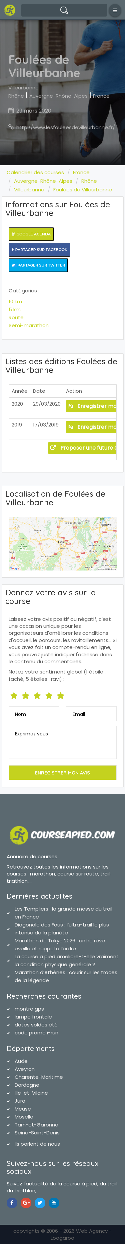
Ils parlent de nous (37, 1143)
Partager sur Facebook (40, 249)
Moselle (24, 1116)
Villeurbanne (23, 87)
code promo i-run (36, 1032)
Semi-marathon (29, 325)
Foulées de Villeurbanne (82, 189)
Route (16, 317)
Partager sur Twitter (38, 265)
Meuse (23, 1108)
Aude (21, 1061)
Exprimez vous (31, 733)
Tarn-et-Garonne (36, 1124)
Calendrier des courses (35, 172)
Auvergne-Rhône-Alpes (58, 95)
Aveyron (25, 1069)
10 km (15, 301)
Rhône (16, 95)
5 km (15, 309)
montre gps (29, 1008)
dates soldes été (36, 1024)
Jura (20, 1100)
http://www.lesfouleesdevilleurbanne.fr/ (65, 127)
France (101, 95)
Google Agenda (31, 234)
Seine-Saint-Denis (37, 1132)
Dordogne (27, 1084)
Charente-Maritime (39, 1076)
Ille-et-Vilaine (31, 1092)
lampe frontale (33, 1016)
